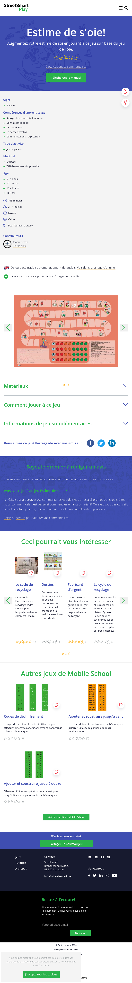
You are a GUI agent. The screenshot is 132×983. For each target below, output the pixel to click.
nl (109, 857)
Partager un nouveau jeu (66, 844)
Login (7, 518)
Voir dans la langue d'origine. (96, 267)
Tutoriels (20, 863)
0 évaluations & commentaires (66, 66)
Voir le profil (19, 245)
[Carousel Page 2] (67, 385)
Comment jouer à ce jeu (66, 404)
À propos (21, 868)
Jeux (18, 857)
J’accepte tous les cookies (41, 974)
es (102, 857)
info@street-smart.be (57, 876)
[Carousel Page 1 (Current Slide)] (64, 385)
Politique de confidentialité (66, 949)
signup (20, 518)
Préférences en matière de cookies (25, 961)
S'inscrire (80, 933)
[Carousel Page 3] (69, 653)
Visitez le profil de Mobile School (66, 817)
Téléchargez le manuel (66, 77)
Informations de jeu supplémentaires (66, 423)
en (96, 857)
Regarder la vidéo (68, 276)
